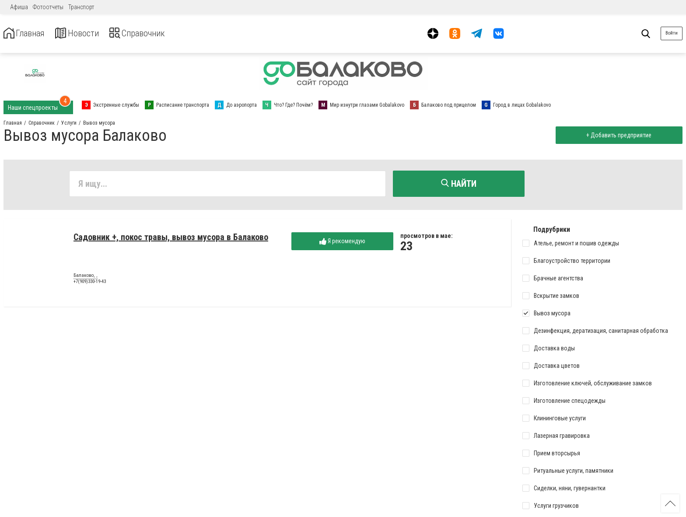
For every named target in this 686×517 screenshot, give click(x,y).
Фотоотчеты (48, 6)
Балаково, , (86, 277)
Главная (28, 33)
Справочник (154, 33)
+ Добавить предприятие (616, 135)
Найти (458, 183)
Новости (87, 33)
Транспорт (81, 6)
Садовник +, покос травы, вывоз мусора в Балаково (171, 239)
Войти (671, 33)
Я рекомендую (342, 243)
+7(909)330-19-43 (90, 283)
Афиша (19, 6)
